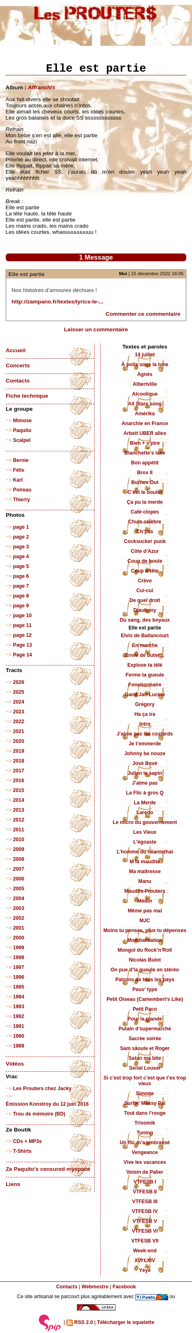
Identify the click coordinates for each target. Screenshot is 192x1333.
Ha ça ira (144, 714)
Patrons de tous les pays (144, 979)
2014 (18, 800)
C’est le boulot (145, 492)
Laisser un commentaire (96, 329)
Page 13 (22, 645)
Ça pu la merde (145, 502)
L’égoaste (144, 842)
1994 (18, 997)
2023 (18, 712)
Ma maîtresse (145, 871)
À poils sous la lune (144, 364)
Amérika (145, 413)
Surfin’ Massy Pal (144, 1103)
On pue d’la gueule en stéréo (145, 970)
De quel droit (144, 600)
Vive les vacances (145, 1162)
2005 (18, 889)
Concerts (18, 365)
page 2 (21, 537)
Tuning (145, 1133)
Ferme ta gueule (145, 675)
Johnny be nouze (144, 753)
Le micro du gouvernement (145, 822)
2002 (18, 918)
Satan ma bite (145, 1058)
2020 (18, 741)
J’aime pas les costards (145, 734)
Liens (13, 1184)
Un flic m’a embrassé (145, 1142)
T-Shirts (22, 1151)
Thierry (21, 499)
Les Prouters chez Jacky (42, 1088)
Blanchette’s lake (144, 453)
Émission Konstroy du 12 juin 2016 (47, 1104)
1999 (18, 948)
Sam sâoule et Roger (144, 1048)
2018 (18, 761)
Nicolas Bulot (145, 960)
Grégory (145, 704)
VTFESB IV (145, 1211)
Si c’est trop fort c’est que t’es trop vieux (145, 1080)
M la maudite (145, 862)
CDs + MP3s (27, 1141)
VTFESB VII (144, 1241)
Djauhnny (144, 610)
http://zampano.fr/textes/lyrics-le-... (57, 302)
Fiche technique (27, 396)
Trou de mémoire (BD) (39, 1114)
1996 (18, 977)
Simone (145, 1093)
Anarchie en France (145, 423)
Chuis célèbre (145, 522)
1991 (18, 1026)
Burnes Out (144, 482)
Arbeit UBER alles (145, 433)
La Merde (145, 803)
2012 (18, 820)
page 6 (21, 576)
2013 (18, 810)
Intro (144, 724)
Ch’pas (144, 531)
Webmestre (94, 1287)
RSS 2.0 (79, 1322)
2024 (18, 702)
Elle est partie (27, 274)
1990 (18, 1036)
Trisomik (145, 1123)
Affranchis (41, 87)
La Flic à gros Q (145, 793)
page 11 (22, 625)
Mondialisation (145, 940)
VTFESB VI (145, 1231)
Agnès (144, 374)
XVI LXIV (145, 1260)
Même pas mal (145, 911)
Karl (18, 480)
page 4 (21, 556)
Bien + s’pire (145, 443)
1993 (18, 1006)
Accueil (15, 350)
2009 (18, 849)
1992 (18, 1016)
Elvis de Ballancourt (145, 635)
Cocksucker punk (145, 541)
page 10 (22, 615)
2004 (18, 898)
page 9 (21, 606)
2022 (18, 721)
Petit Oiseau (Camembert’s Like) (144, 999)
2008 (18, 859)
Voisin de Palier (144, 1172)
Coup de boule (144, 561)
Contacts (17, 381)
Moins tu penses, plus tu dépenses (144, 930)
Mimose (22, 420)
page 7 (21, 586)
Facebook (124, 1287)
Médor (144, 901)
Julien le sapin (145, 773)
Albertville (145, 384)
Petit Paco (145, 1009)
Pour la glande (145, 1019)
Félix (19, 470)
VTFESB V (145, 1221)
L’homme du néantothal (145, 852)
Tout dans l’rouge (145, 1113)
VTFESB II (144, 1192)
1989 (18, 1046)
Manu (144, 881)
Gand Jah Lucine (144, 694)
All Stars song (145, 404)
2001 (18, 928)
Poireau (22, 490)
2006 (18, 879)
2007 (18, 869)
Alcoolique (145, 394)
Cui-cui (144, 590)
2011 (18, 830)
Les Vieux (144, 832)
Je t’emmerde (145, 744)
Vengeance (145, 1152)
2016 (18, 780)
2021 (18, 731)
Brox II (145, 472)
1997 (18, 967)
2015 (18, 790)
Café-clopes (145, 512)
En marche (145, 645)
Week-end (145, 1251)
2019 (18, 751)
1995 (18, 987)
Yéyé (145, 1270)
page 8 (21, 596)
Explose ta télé (145, 665)
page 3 (21, 547)
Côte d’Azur (145, 551)
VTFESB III (145, 1201)
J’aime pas (145, 783)
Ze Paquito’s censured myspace (48, 1169)
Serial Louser (145, 1068)
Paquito (22, 430)
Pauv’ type (144, 989)
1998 (18, 957)
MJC (145, 920)
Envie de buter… (145, 655)
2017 (18, 771)
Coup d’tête (144, 571)
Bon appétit (144, 463)
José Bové (144, 763)
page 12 (22, 635)
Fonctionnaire (144, 685)
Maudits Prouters (144, 891)
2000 (18, 938)
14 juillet (145, 355)
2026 (18, 682)
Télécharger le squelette (125, 1322)
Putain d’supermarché (145, 1029)
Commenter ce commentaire (143, 314)
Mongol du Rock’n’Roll (144, 950)
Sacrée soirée (145, 1038)
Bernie (21, 460)
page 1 (21, 527)
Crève (145, 581)
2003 (18, 908)
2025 (18, 692)
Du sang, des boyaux (145, 620)
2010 (18, 839)
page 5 (21, 566)
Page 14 (22, 655)
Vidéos (15, 1064)
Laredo (144, 812)
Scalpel (22, 440)
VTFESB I (144, 1182)
